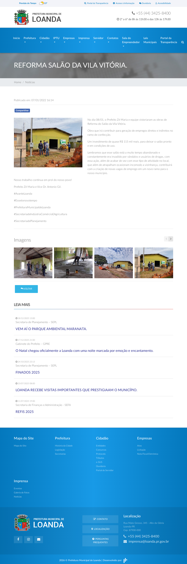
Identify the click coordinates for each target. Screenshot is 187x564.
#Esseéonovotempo (25, 199)
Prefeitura (30, 37)
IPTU (56, 37)
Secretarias (60, 452)
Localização (100, 527)
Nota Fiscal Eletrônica (147, 452)
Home (17, 80)
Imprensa (84, 37)
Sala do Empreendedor (131, 39)
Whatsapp (53, 110)
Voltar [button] (26, 287)
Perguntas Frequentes (100, 539)
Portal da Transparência (91, 3)
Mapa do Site (20, 444)
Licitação (141, 448)
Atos (139, 444)
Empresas (69, 37)
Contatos (112, 37)
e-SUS (99, 461)
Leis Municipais (150, 39)
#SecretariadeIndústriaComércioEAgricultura (40, 212)
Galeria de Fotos (21, 491)
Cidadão (44, 37)
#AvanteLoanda (23, 192)
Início (16, 37)
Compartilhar (22, 109)
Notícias (30, 80)
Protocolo (100, 452)
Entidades (101, 444)
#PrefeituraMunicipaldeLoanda (32, 205)
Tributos (100, 457)
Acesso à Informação (120, 3)
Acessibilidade (162, 3)
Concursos (101, 448)
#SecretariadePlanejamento (30, 219)
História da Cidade (64, 444)
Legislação (60, 448)
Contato (100, 517)
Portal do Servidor (105, 469)
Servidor (98, 37)
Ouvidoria (143, 3)
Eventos (18, 487)
